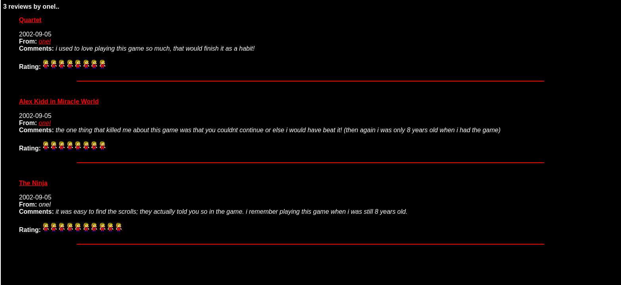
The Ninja (33, 183)
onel (45, 41)
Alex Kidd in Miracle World (59, 101)
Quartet (30, 20)
